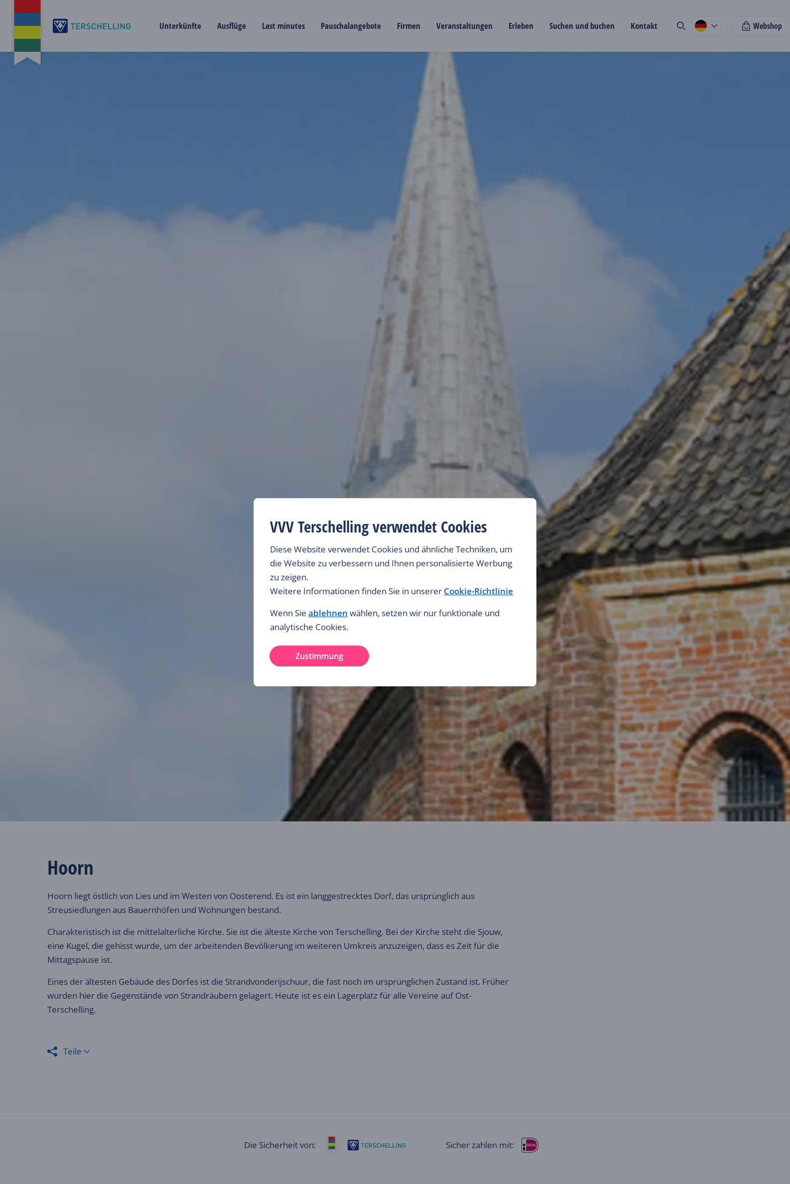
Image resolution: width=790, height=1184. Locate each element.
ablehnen (328, 613)
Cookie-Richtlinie (478, 591)
